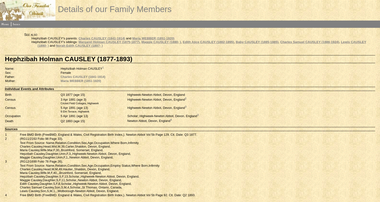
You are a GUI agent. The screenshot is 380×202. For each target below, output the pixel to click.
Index (16, 24)
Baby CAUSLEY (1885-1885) (257, 42)
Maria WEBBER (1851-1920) (153, 38)
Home (5, 24)
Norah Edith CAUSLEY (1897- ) (79, 45)
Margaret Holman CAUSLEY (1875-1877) (108, 42)
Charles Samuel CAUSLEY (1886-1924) (309, 42)
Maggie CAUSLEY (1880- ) (161, 42)
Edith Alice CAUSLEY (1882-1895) (208, 42)
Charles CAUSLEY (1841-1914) (101, 38)
